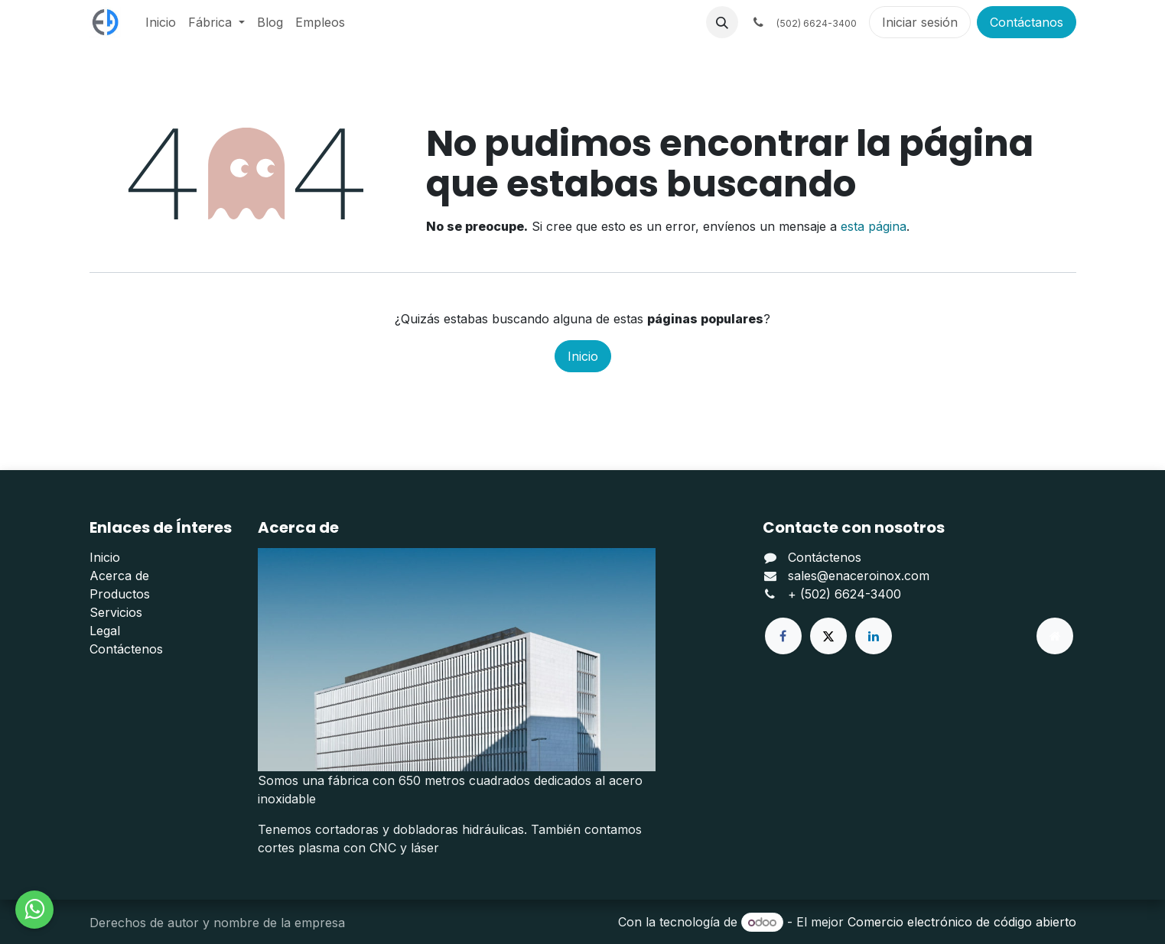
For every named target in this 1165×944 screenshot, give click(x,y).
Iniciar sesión (920, 22)
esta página (873, 226)
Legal (104, 630)
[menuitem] (160, 22)
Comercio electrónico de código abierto (962, 921)
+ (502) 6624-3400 (844, 594)
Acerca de (119, 575)
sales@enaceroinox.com (858, 575)
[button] (722, 22)
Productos (119, 594)
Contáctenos (126, 649)
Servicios (115, 612)
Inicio (583, 356)
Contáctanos (1026, 22)
